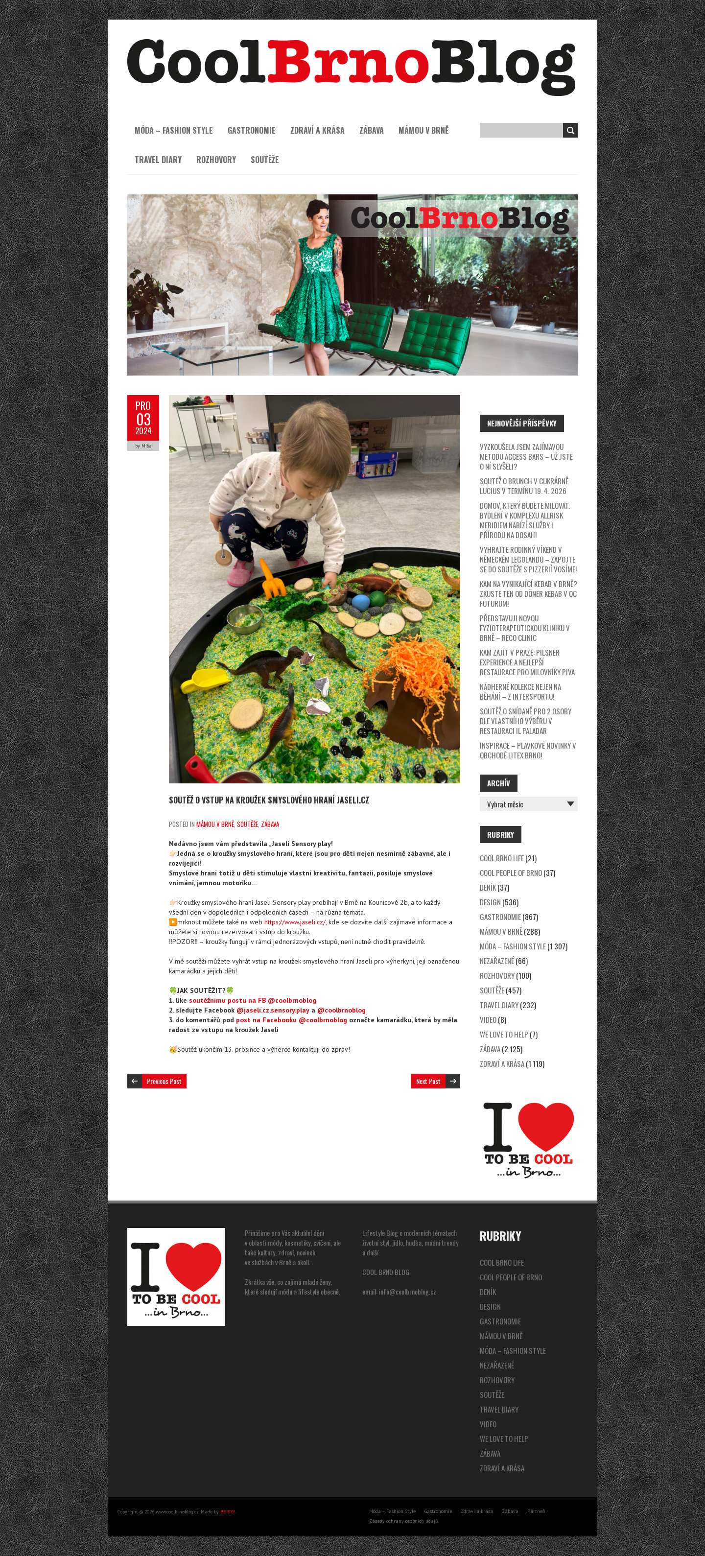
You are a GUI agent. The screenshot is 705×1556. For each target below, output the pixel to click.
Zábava (371, 130)
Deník (488, 887)
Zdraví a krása (317, 130)
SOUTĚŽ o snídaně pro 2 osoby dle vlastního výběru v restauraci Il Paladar (525, 721)
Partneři (536, 1511)
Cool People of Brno (511, 872)
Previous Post (164, 1081)
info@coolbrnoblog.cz (407, 1291)
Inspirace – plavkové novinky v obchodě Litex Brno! (528, 750)
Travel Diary (158, 159)
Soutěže (265, 159)
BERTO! (227, 1512)
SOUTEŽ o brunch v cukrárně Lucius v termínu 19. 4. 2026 (524, 485)
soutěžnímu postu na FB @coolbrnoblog (252, 1000)
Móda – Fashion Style (174, 130)
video (488, 1019)
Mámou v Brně (423, 130)
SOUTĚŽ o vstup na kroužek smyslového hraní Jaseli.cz (269, 800)
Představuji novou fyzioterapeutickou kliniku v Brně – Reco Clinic (525, 628)
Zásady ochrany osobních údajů (403, 1521)
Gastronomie (252, 130)
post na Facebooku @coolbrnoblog (291, 1019)
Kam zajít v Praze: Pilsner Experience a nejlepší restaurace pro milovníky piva (527, 662)
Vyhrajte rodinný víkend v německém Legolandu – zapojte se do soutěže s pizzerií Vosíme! (528, 559)
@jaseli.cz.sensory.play (272, 1010)
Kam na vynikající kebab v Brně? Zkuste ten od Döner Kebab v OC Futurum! (528, 593)
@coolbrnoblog (341, 1010)
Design (490, 901)
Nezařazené (497, 960)
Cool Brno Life (502, 857)
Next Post (428, 1081)
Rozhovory (216, 159)
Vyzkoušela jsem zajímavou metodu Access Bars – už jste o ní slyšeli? (526, 456)
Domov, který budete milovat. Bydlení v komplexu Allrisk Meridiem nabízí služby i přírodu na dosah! (525, 520)
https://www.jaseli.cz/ (295, 922)
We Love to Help (504, 1034)
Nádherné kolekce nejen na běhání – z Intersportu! (520, 691)
